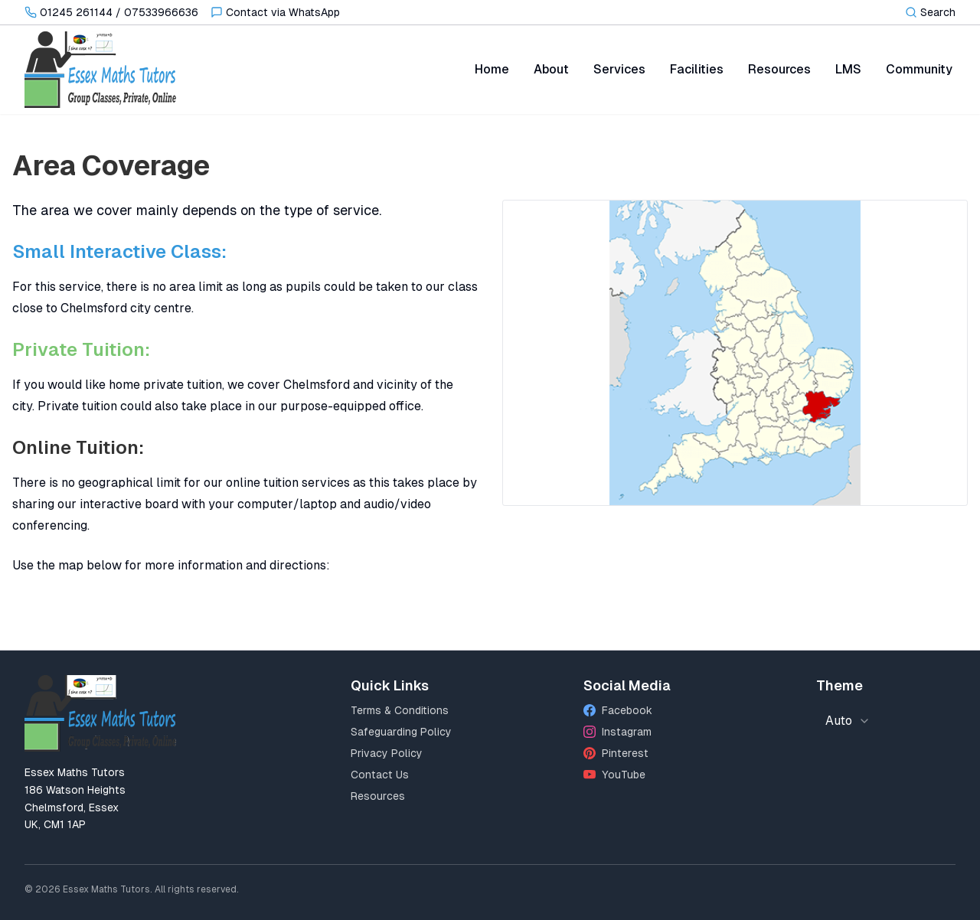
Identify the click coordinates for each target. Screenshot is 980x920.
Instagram (617, 732)
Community (919, 69)
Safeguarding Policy (401, 732)
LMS (848, 69)
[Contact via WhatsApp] (275, 12)
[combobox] (848, 721)
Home (492, 69)
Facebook (617, 710)
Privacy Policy (387, 753)
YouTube (614, 774)
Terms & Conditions (400, 710)
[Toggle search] (930, 12)
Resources (779, 69)
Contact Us (380, 774)
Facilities (697, 69)
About (551, 69)
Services (619, 69)
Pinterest (615, 753)
